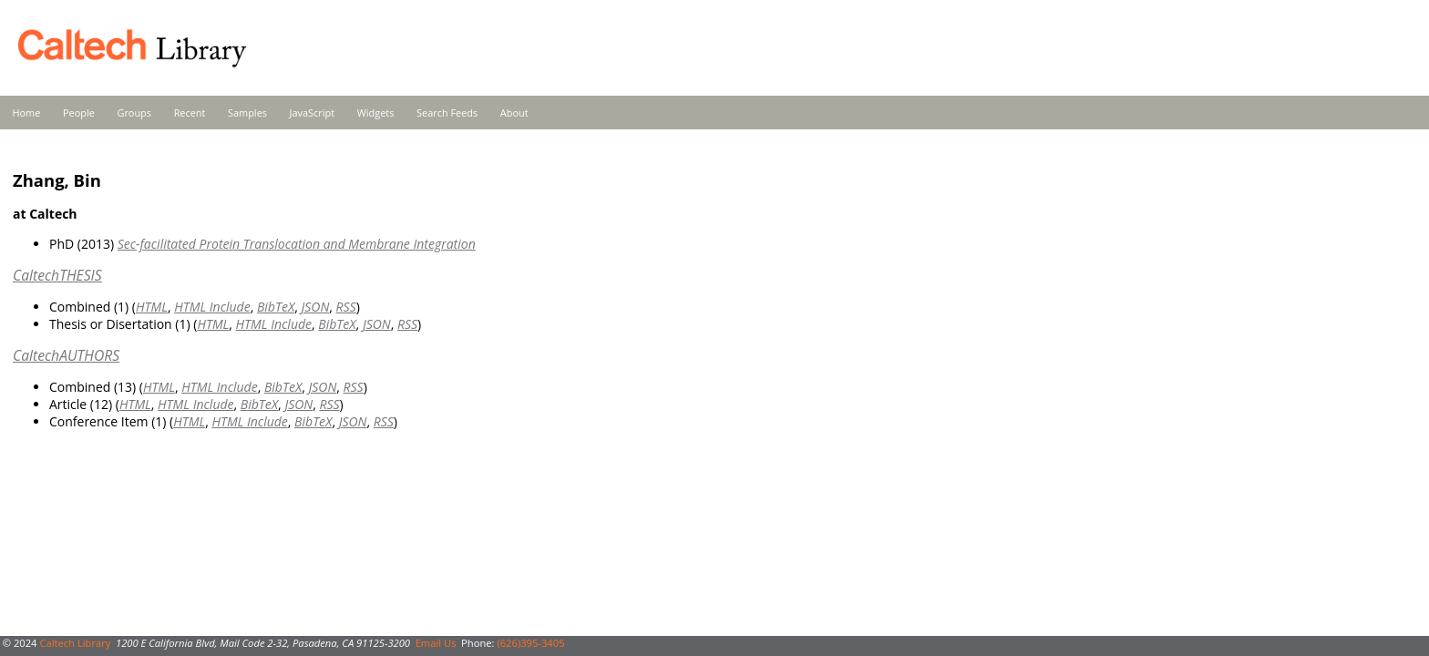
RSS (346, 306)
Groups (134, 112)
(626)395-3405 (530, 643)
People (79, 112)
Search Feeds (447, 112)
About (514, 112)
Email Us (436, 643)
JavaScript (312, 112)
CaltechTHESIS (57, 275)
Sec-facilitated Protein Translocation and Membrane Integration (297, 243)
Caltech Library (74, 643)
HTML (152, 306)
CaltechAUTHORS (66, 355)
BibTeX (275, 306)
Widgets (376, 112)
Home (27, 112)
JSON (315, 306)
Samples (247, 112)
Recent (190, 112)
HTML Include (212, 306)
